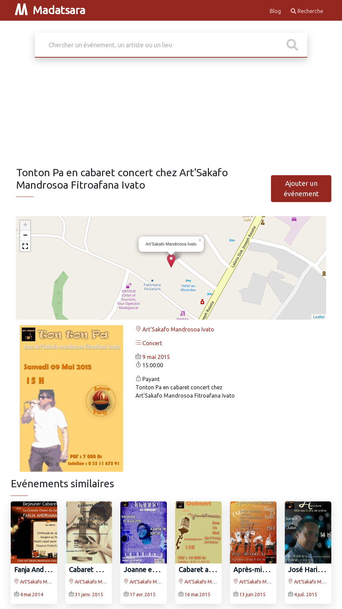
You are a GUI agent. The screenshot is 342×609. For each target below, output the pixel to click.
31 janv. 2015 (89, 594)
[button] (25, 246)
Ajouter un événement (301, 188)
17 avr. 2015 (142, 594)
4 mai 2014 (31, 594)
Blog (276, 11)
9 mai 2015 (156, 357)
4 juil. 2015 (305, 594)
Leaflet (318, 317)
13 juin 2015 (252, 594)
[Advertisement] (171, 114)
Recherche (307, 11)
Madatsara (50, 10)
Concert (148, 343)
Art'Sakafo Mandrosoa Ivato (174, 329)
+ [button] (25, 225)
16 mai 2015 (197, 594)
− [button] (25, 236)
